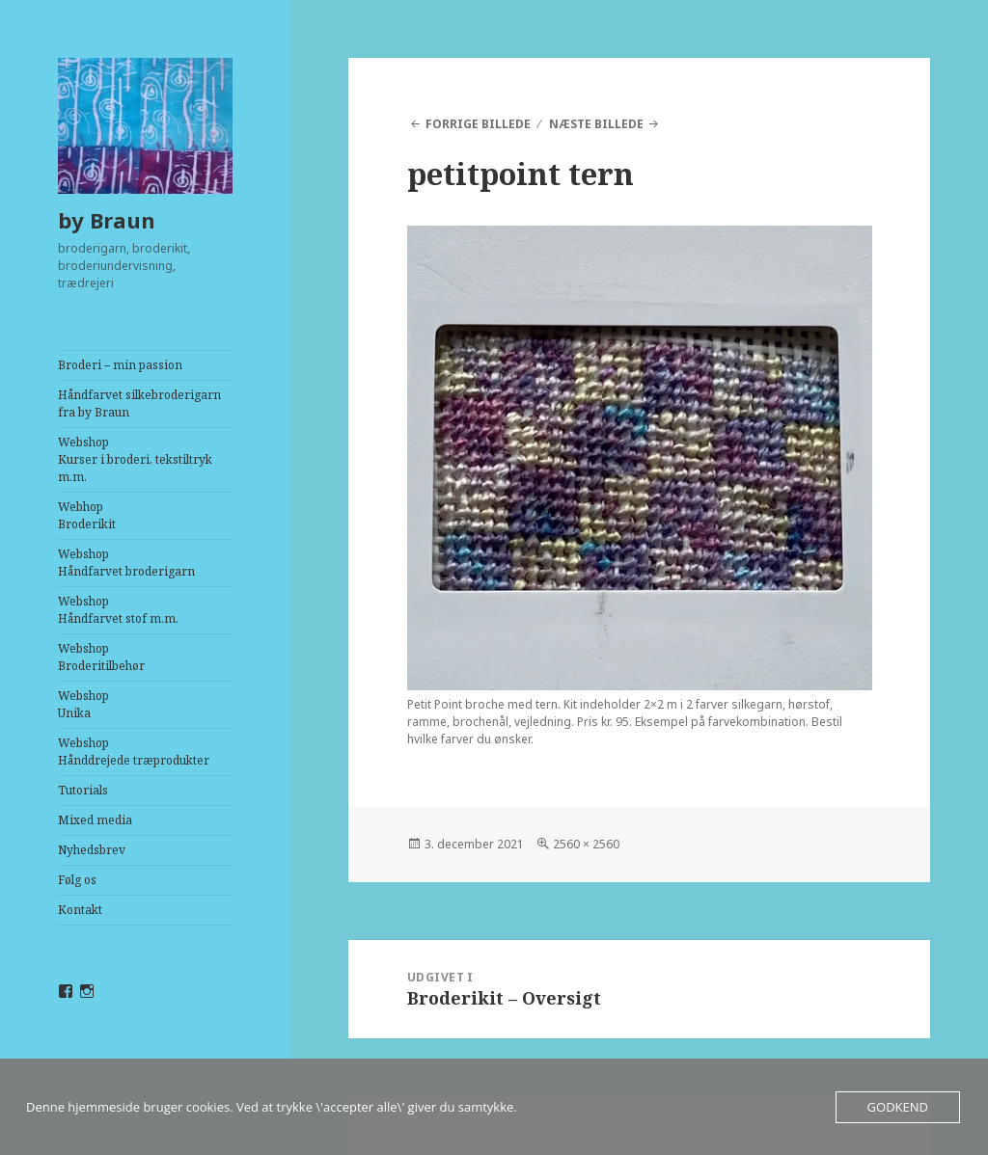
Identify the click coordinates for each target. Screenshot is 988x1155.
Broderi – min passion (120, 365)
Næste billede (596, 124)
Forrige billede (478, 124)
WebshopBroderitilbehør (101, 657)
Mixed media (95, 820)
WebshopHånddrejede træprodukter (133, 751)
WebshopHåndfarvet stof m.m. (118, 610)
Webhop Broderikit (87, 515)
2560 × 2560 (586, 844)
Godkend (897, 1106)
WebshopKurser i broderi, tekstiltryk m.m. (135, 459)
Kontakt (80, 909)
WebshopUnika (83, 704)
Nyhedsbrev (91, 850)
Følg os (77, 880)
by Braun (106, 219)
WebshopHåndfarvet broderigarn (126, 562)
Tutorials (83, 790)
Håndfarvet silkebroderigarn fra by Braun (139, 403)
